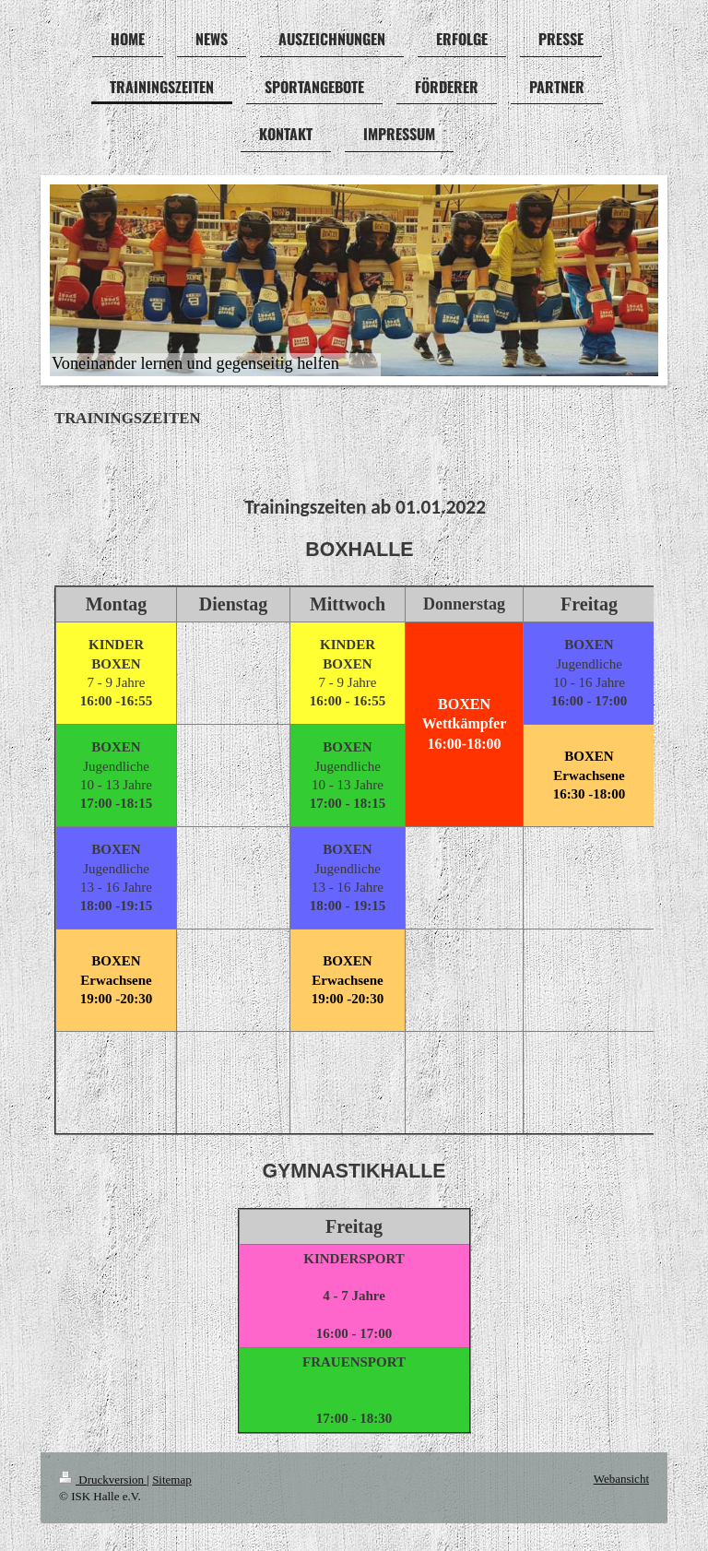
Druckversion (103, 1479)
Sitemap (172, 1479)
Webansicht (621, 1479)
